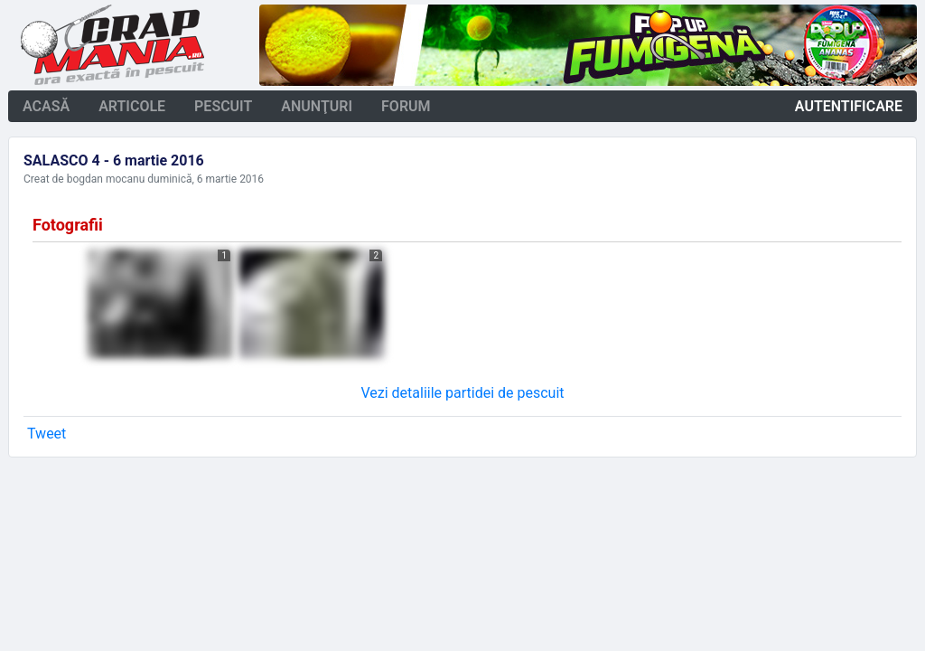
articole (131, 106)
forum (406, 106)
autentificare (848, 106)
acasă (46, 106)
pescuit (223, 106)
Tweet (46, 433)
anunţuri (316, 106)
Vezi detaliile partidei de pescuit (462, 392)
